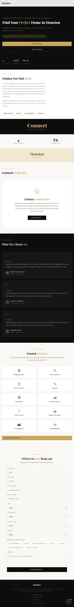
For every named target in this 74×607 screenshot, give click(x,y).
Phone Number (11, 494)
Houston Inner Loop (39, 543)
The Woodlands (14, 543)
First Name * (11, 468)
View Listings (37, 44)
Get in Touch (37, 49)
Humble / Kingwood (15, 547)
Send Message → (37, 569)
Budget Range (11, 521)
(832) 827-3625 (37, 595)
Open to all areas (31, 547)
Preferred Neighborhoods (16, 539)
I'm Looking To (12, 512)
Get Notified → (37, 218)
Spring (26, 543)
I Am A (9, 503)
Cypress (61, 543)
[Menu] (71, 3)
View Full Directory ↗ (12, 438)
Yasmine (6, 3)
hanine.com (37, 599)
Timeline (10, 530)
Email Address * (12, 486)
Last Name (10, 477)
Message (10, 552)
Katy (52, 543)
